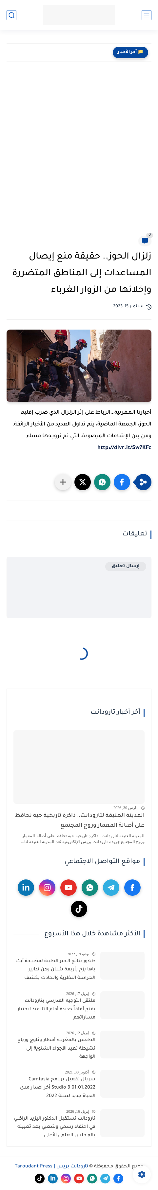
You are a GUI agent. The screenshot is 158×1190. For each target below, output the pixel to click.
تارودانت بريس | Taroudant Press (51, 1166)
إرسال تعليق (126, 566)
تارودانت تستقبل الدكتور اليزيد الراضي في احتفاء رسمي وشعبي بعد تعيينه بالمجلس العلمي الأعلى (54, 1127)
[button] (122, 482)
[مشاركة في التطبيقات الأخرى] (63, 482)
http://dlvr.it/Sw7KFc (124, 448)
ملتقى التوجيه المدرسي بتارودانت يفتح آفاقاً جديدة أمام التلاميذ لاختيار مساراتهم (56, 1009)
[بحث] (11, 15)
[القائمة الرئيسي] (146, 15)
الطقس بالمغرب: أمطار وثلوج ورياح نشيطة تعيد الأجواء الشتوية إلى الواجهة (56, 1049)
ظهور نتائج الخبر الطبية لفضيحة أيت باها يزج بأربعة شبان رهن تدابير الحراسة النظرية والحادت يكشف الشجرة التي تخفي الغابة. (55, 971)
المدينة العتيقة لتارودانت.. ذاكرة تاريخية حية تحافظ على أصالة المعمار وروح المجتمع (80, 821)
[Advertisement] (79, 154)
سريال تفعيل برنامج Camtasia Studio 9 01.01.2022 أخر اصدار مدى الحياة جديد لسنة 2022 (57, 1088)
